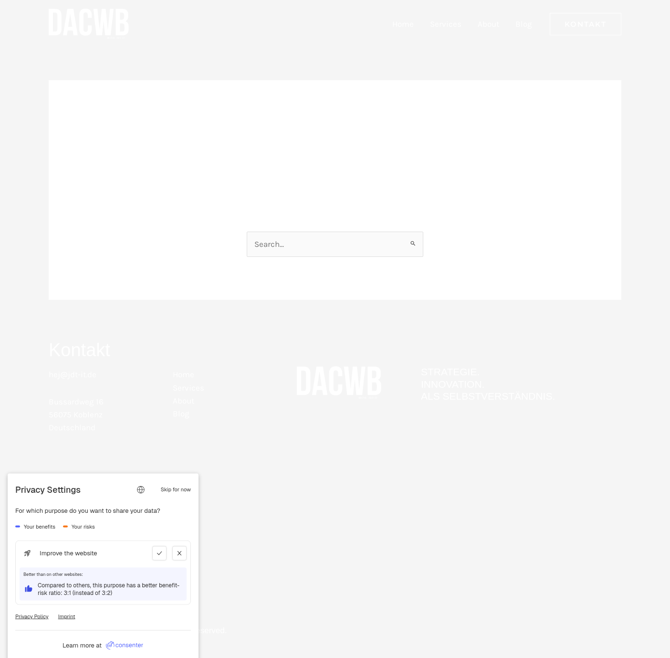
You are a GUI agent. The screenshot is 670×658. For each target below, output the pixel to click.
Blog (523, 24)
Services (445, 24)
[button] (585, 24)
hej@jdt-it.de (72, 374)
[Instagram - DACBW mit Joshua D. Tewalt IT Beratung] (105, 503)
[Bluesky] (153, 503)
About (488, 24)
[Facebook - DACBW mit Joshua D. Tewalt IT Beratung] (82, 503)
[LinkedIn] (58, 503)
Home (403, 24)
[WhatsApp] (129, 503)
